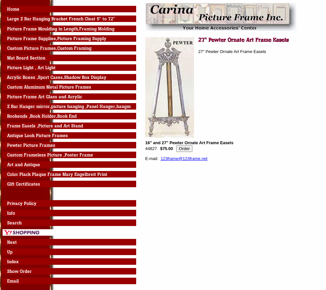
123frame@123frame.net (184, 158)
